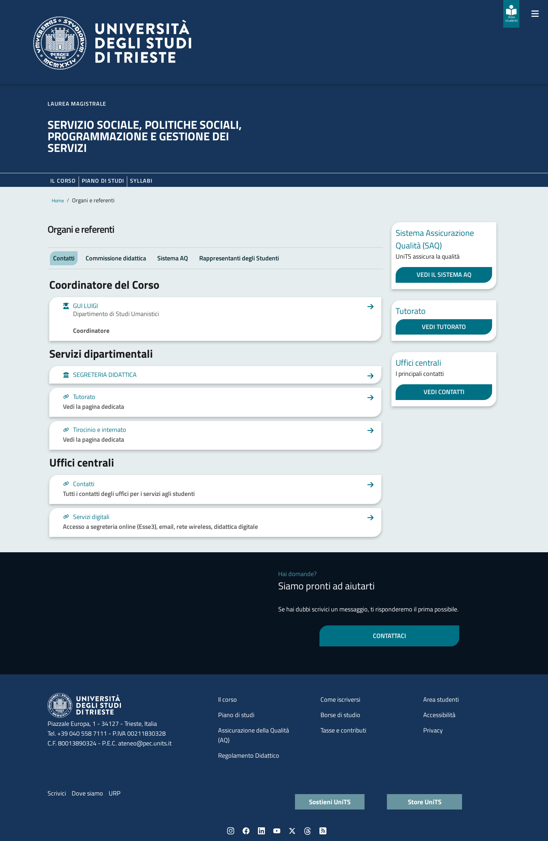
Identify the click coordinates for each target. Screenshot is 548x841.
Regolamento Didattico (248, 755)
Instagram (231, 830)
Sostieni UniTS (330, 802)
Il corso (63, 180)
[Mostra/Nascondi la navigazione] (535, 13)
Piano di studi (236, 715)
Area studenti (441, 699)
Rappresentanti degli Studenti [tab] (239, 258)
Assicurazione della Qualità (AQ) (253, 735)
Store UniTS (424, 802)
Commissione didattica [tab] (116, 258)
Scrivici (57, 793)
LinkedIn (261, 830)
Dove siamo (87, 793)
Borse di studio (340, 715)
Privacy (433, 730)
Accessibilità (439, 715)
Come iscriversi (340, 699)
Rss (323, 830)
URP (115, 793)
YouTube (277, 830)
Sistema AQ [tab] (172, 258)
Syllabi (141, 180)
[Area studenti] (511, 14)
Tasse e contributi (343, 730)
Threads (307, 830)
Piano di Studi (103, 180)
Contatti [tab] (63, 258)
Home (58, 200)
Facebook (246, 830)
